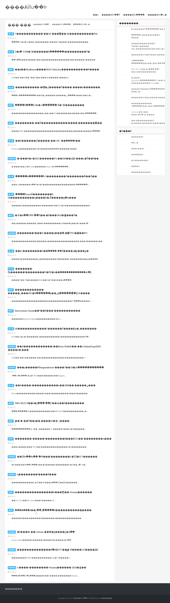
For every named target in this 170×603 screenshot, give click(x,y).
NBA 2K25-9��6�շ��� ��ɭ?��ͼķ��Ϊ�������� (49, 403)
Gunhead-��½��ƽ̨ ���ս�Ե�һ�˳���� (142, 113)
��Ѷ (11, 69)
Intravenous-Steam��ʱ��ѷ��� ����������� (47, 310)
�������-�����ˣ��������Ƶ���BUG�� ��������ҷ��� (63, 438)
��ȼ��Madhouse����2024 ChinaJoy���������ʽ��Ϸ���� (57, 69)
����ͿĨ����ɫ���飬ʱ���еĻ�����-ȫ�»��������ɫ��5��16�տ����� (148, 46)
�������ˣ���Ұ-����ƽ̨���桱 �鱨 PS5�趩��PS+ (52, 233)
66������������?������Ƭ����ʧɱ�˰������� (56, 328)
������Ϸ (137, 137)
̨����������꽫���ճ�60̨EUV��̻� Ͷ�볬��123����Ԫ (57, 549)
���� (12, 159)
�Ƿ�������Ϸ (139, 160)
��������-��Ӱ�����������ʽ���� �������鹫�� (58, 123)
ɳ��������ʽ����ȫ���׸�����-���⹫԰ (37, 474)
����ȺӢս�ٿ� (157, 15)
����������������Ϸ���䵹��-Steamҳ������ (53, 492)
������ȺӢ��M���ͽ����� (148, 55)
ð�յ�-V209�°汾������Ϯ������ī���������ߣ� (52, 51)
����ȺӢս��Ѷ (111, 15)
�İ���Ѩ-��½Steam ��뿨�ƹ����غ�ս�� (46, 532)
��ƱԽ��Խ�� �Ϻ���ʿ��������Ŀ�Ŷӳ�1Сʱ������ (57, 456)
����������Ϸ (141, 172)
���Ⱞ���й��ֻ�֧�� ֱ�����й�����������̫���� (53, 510)
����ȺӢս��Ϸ (26, 7)
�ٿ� (11, 34)
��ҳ (95, 15)
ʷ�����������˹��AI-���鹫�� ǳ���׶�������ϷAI (56, 33)
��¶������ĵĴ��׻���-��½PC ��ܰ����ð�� (47, 140)
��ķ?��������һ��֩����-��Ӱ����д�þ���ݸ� (52, 251)
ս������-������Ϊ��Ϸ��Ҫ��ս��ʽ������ (148, 62)
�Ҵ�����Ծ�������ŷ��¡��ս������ (148, 29)
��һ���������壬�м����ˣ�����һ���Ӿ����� (148, 122)
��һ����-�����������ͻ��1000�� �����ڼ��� (55, 385)
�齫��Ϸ (135, 166)
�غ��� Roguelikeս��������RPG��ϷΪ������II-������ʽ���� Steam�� (148, 80)
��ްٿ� (134, 143)
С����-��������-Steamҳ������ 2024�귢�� (51, 567)
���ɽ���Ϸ (137, 149)
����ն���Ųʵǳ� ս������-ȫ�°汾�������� (49, 105)
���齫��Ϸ (137, 155)
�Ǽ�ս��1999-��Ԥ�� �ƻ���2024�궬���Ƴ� (46, 215)
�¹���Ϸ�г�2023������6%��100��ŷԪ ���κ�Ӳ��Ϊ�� (58, 158)
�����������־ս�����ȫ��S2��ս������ (148, 104)
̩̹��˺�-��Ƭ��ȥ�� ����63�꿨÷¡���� (42, 421)
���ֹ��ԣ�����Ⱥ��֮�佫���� (145, 36)
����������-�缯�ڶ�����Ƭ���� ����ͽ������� (57, 87)
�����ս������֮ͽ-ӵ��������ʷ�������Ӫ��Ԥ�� (56, 176)
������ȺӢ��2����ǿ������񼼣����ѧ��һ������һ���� (148, 98)
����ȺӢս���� (134, 15)
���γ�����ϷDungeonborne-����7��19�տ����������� (60, 367)
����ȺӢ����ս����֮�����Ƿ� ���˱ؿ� (148, 90)
